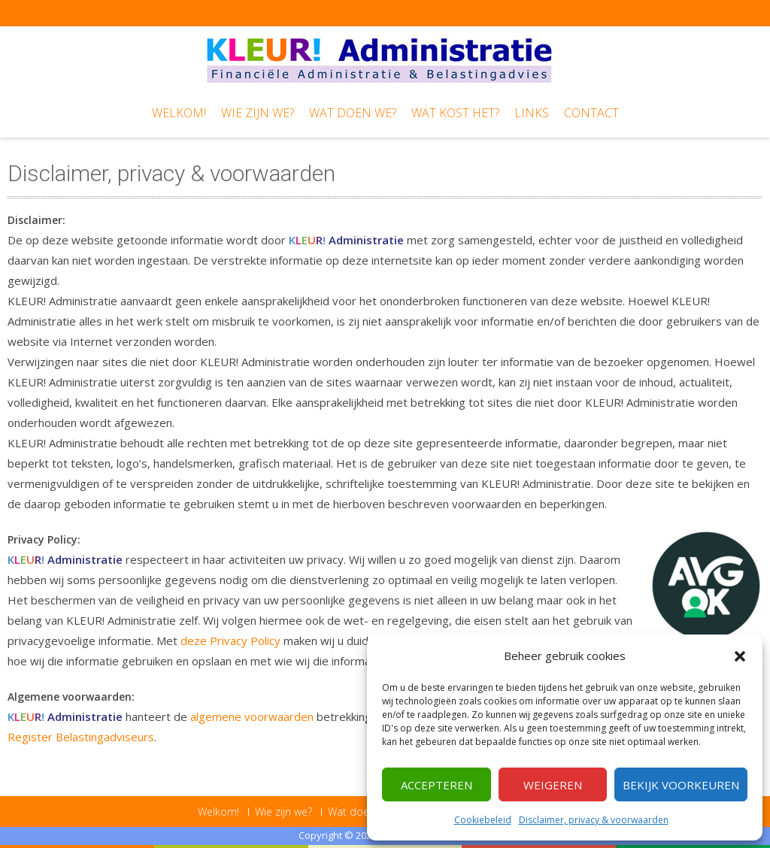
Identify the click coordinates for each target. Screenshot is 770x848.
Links (531, 112)
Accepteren (436, 784)
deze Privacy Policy (230, 640)
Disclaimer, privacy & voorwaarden (593, 819)
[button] (739, 656)
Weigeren (552, 784)
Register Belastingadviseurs (81, 736)
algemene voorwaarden (252, 716)
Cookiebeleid (482, 819)
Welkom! (179, 112)
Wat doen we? (352, 112)
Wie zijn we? (257, 112)
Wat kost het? (455, 112)
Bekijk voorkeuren (681, 784)
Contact (591, 112)
